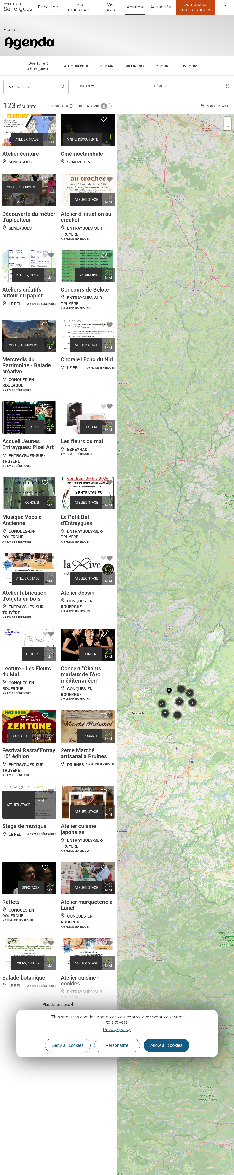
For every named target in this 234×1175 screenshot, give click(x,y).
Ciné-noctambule (82, 154)
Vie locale (110, 7)
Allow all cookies (166, 1045)
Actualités (160, 7)
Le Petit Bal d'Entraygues (76, 520)
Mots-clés (19, 87)
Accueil (11, 29)
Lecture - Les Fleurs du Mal (26, 671)
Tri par (61, 106)
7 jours (163, 66)
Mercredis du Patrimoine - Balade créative (26, 365)
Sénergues (18, 7)
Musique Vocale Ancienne (22, 520)
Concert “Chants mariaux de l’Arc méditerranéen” (81, 674)
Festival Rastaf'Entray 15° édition (28, 753)
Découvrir (48, 7)
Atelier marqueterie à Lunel (87, 905)
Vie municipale (79, 7)
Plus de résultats (58, 1004)
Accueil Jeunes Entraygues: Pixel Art (28, 444)
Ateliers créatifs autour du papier (22, 292)
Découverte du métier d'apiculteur (28, 217)
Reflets (11, 902)
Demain (106, 66)
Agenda (135, 7)
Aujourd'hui (76, 66)
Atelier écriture (20, 154)
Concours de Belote (85, 289)
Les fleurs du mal (82, 441)
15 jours (191, 66)
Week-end (134, 66)
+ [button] (228, 120)
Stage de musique (24, 826)
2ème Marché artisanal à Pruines (84, 753)
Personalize (116, 1045)
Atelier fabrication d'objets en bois (24, 596)
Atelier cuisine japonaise (78, 829)
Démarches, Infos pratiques (196, 7)
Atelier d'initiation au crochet (86, 217)
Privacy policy (117, 1029)
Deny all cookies (68, 1045)
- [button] (228, 127)
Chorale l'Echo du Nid (87, 359)
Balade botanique (23, 977)
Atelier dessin (78, 593)
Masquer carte (214, 106)
